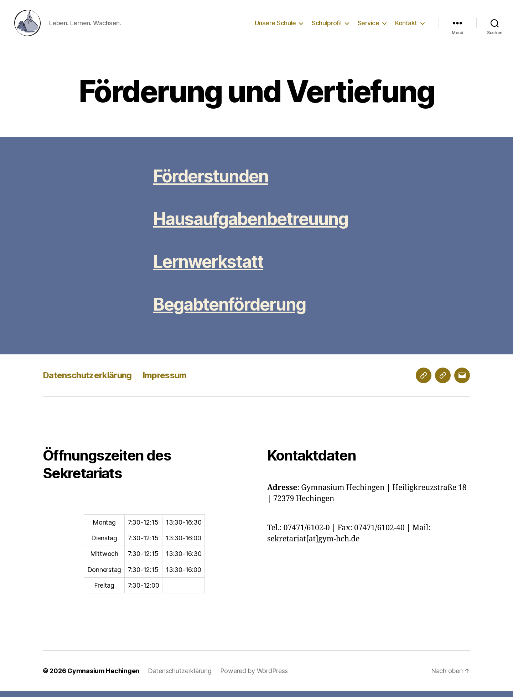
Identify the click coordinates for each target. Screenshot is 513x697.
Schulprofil (327, 26)
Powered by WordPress (254, 677)
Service (368, 26)
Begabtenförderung (229, 310)
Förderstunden (210, 182)
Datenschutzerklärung (87, 381)
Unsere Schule (275, 26)
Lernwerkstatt (208, 267)
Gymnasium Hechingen (103, 677)
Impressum (164, 381)
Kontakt (406, 26)
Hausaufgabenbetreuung (250, 224)
